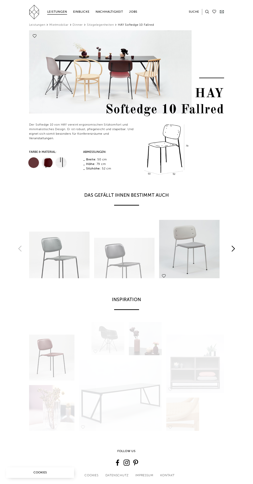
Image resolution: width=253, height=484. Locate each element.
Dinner (78, 24)
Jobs (133, 11)
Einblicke (81, 11)
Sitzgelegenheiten (100, 24)
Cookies (40, 472)
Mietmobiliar (59, 24)
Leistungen (57, 11)
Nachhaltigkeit (109, 11)
